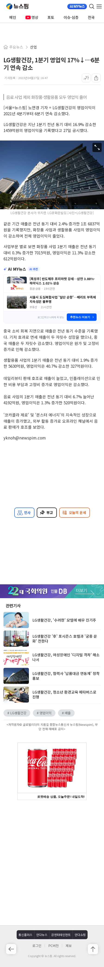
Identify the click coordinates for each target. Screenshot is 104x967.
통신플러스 (25, 935)
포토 (50, 17)
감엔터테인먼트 (61, 935)
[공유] (96, 78)
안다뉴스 (41, 935)
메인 (12, 17)
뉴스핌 (17, 6)
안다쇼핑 (80, 935)
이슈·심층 (71, 17)
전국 (91, 17)
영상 (31, 17)
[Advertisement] (52, 862)
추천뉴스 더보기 (82, 317)
